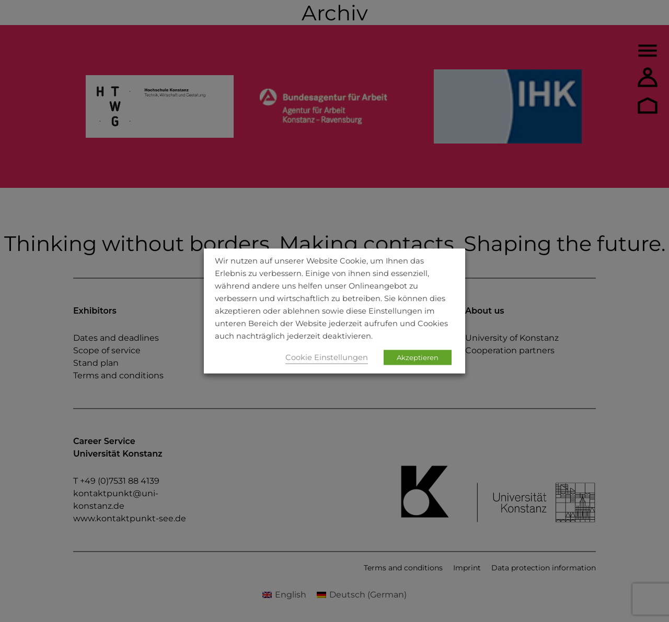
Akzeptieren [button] (418, 357)
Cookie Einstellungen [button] (326, 357)
